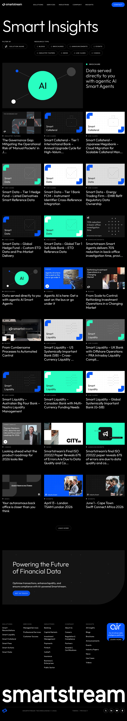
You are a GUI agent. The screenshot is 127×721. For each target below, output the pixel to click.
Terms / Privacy (80, 711)
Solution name (15, 46)
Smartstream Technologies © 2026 (40, 711)
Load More (63, 528)
